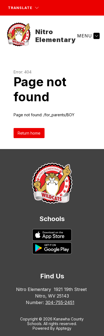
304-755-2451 (59, 302)
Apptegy (63, 328)
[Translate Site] (23, 7)
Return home (29, 133)
